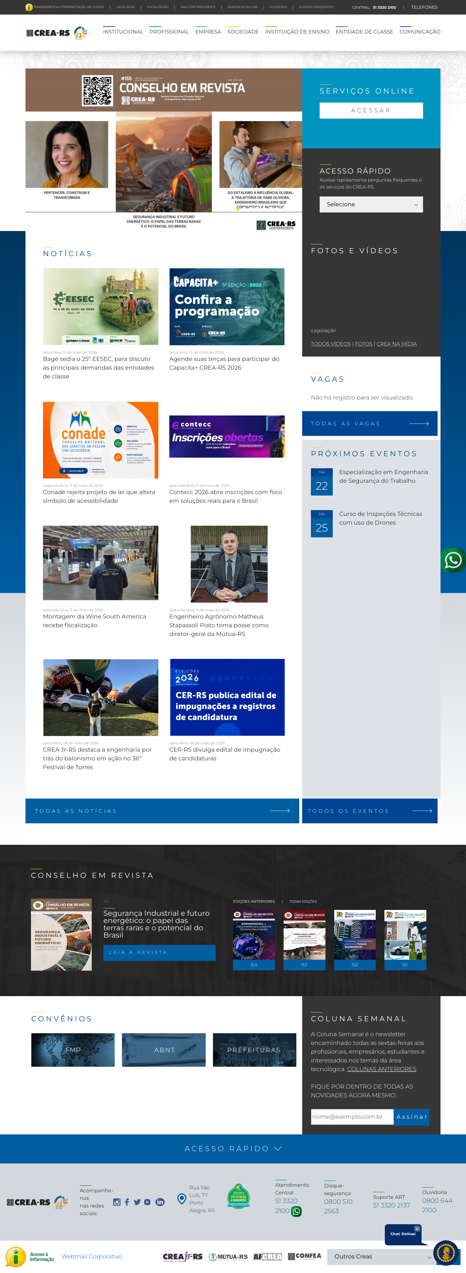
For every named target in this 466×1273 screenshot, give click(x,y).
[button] (233, 1144)
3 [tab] (238, 209)
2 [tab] (231, 209)
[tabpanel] (163, 152)
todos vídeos (331, 344)
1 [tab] (224, 209)
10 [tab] (283, 209)
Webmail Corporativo (91, 1256)
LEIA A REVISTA (138, 948)
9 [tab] (277, 209)
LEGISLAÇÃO (125, 7)
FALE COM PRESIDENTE (198, 7)
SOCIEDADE (243, 31)
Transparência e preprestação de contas (68, 7)
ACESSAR (371, 110)
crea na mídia (396, 344)
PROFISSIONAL (169, 31)
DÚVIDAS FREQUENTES (316, 7)
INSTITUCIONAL (123, 31)
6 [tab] (257, 209)
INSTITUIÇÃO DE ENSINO (297, 31)
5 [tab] (251, 209)
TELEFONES (424, 7)
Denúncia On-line (242, 7)
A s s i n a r (411, 1113)
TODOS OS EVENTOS (371, 811)
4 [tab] (244, 209)
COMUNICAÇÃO (420, 31)
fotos (363, 344)
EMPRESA (208, 31)
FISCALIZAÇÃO (158, 7)
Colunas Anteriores (381, 1065)
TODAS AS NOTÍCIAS (164, 811)
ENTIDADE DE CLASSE (364, 31)
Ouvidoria (278, 7)
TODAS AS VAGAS (371, 423)
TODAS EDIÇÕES (303, 898)
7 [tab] (264, 209)
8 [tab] (270, 209)
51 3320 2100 (384, 7)
